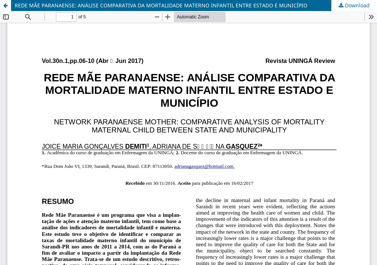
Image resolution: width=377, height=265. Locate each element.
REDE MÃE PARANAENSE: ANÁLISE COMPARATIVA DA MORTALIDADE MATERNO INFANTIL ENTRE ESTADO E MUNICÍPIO (161, 5)
